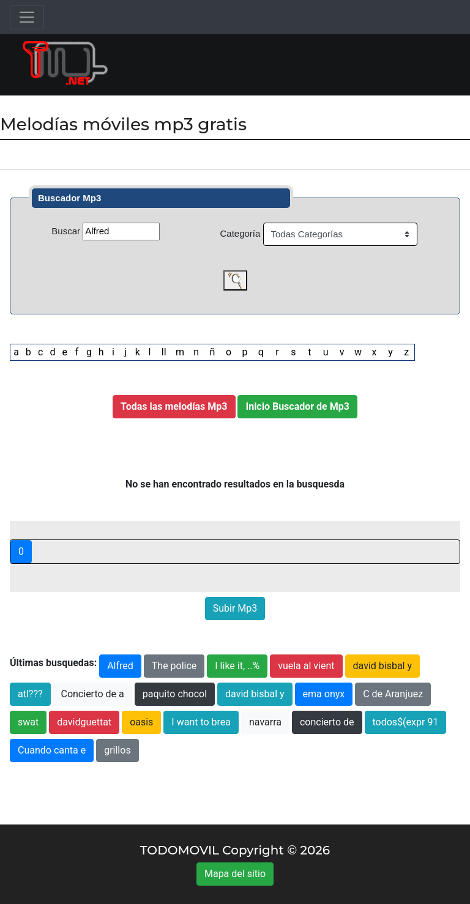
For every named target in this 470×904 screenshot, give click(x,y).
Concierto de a (92, 694)
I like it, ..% (237, 666)
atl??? (30, 694)
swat (28, 722)
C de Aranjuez (393, 694)
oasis (141, 722)
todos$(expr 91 (406, 722)
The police (174, 666)
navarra (265, 722)
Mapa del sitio (235, 874)
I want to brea (201, 722)
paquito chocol (175, 694)
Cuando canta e (52, 750)
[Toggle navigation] (27, 17)
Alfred (120, 666)
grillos (117, 750)
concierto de (327, 722)
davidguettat (84, 722)
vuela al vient (306, 666)
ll (164, 352)
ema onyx (324, 694)
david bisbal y (382, 666)
